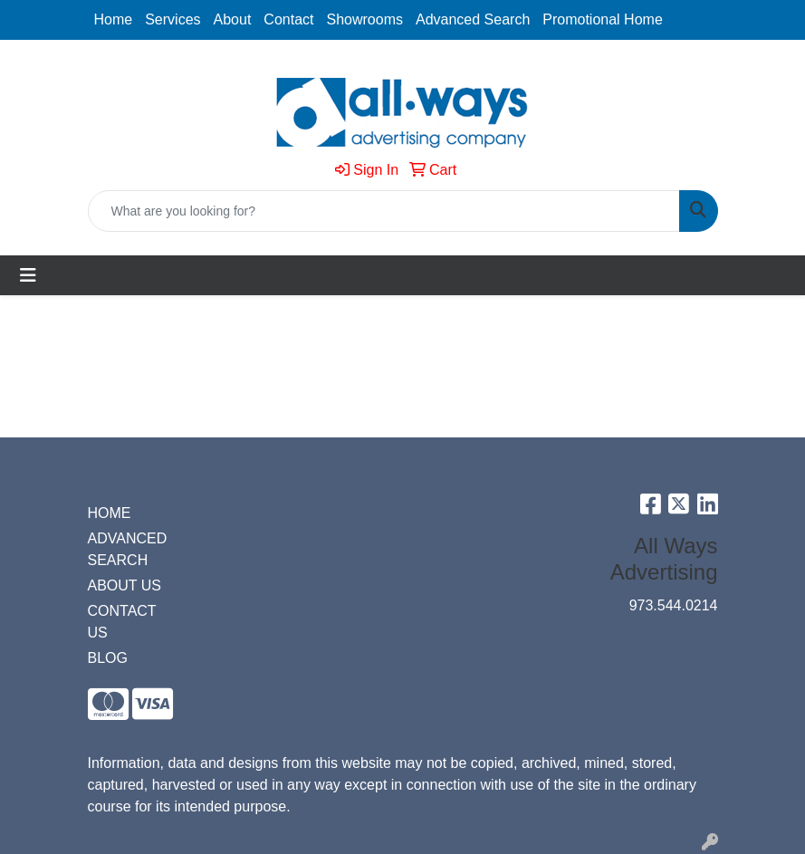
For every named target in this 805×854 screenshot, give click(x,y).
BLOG (108, 658)
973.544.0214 (673, 605)
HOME (109, 513)
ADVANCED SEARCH (128, 549)
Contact (288, 19)
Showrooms (365, 19)
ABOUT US (125, 585)
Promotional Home (602, 19)
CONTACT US (122, 621)
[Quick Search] (384, 211)
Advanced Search (473, 19)
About (233, 19)
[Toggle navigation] (28, 275)
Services (172, 19)
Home (113, 19)
